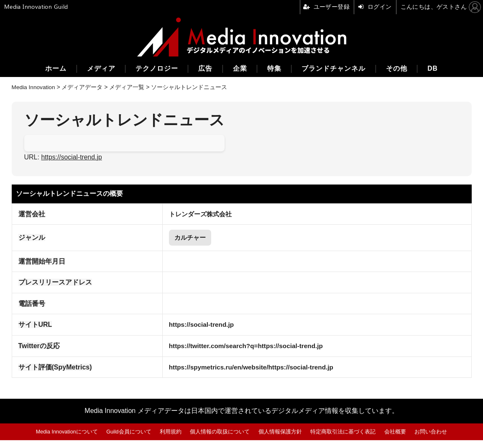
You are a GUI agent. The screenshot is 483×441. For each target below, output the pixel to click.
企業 (240, 68)
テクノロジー (155, 68)
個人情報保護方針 (280, 432)
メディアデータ (83, 87)
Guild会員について (129, 432)
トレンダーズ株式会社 (197, 213)
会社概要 (395, 432)
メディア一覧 (128, 87)
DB (435, 68)
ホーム (53, 68)
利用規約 (171, 432)
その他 (398, 68)
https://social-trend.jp (72, 157)
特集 (275, 68)
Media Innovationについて (67, 432)
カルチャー (187, 237)
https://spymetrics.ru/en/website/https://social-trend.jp (250, 368)
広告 (204, 68)
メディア (98, 68)
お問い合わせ (431, 432)
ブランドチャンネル (335, 68)
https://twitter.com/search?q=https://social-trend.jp (244, 346)
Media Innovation (34, 87)
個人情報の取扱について (220, 432)
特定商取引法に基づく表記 (343, 432)
